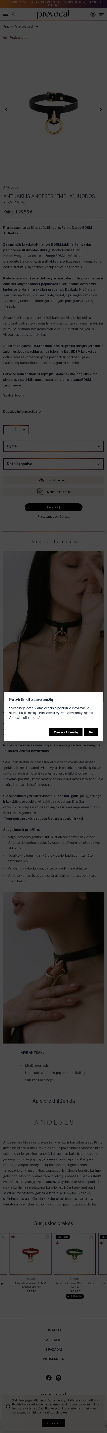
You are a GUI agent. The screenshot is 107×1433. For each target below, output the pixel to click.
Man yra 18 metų (66, 732)
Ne (91, 732)
